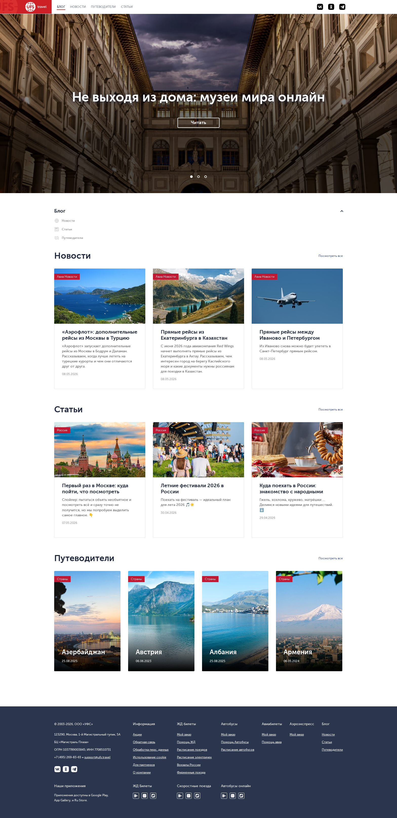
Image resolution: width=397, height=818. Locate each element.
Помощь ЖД (186, 742)
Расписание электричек (194, 757)
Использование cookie (149, 757)
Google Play (136, 796)
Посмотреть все (331, 256)
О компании (142, 772)
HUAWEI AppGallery (145, 796)
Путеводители (103, 7)
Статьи (127, 7)
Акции (137, 734)
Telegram (74, 769)
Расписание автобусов (237, 749)
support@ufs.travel (97, 757)
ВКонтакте (57, 769)
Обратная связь (144, 742)
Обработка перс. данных (151, 749)
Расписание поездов (192, 749)
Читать (198, 122)
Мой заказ (184, 734)
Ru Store (153, 796)
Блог (61, 7)
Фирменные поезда (191, 772)
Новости (78, 7)
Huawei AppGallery (189, 796)
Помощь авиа (272, 742)
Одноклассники (66, 769)
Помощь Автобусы (235, 742)
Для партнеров (144, 765)
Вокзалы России (189, 765)
